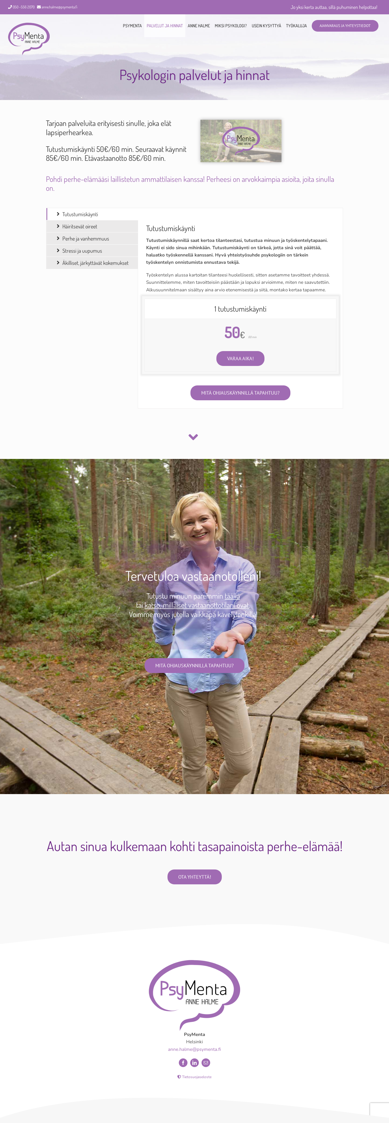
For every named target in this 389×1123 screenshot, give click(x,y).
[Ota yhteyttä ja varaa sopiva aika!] (240, 358)
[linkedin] (194, 1067)
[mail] (206, 1067)
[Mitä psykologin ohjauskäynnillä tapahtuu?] (240, 392)
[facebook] (183, 1067)
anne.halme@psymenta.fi (59, 7)
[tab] (92, 214)
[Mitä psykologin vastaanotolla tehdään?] (194, 665)
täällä (232, 596)
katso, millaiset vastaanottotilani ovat (197, 605)
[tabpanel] (240, 308)
